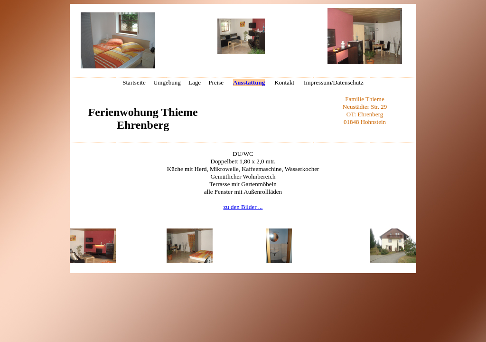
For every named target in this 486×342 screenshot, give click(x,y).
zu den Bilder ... (242, 206)
